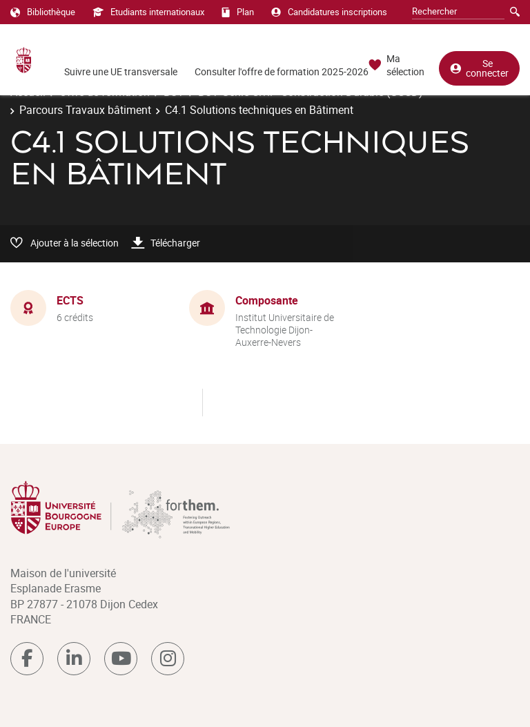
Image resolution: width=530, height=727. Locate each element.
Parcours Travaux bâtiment (85, 109)
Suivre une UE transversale (120, 71)
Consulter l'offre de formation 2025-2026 (282, 71)
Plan (238, 12)
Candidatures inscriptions (329, 12)
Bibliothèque (42, 12)
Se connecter (479, 68)
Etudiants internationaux (148, 12)
